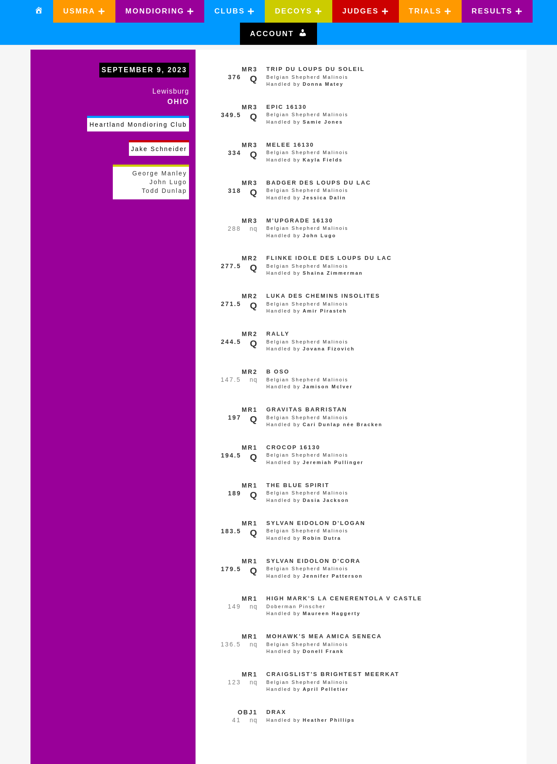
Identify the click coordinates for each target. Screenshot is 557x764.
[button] (84, 11)
